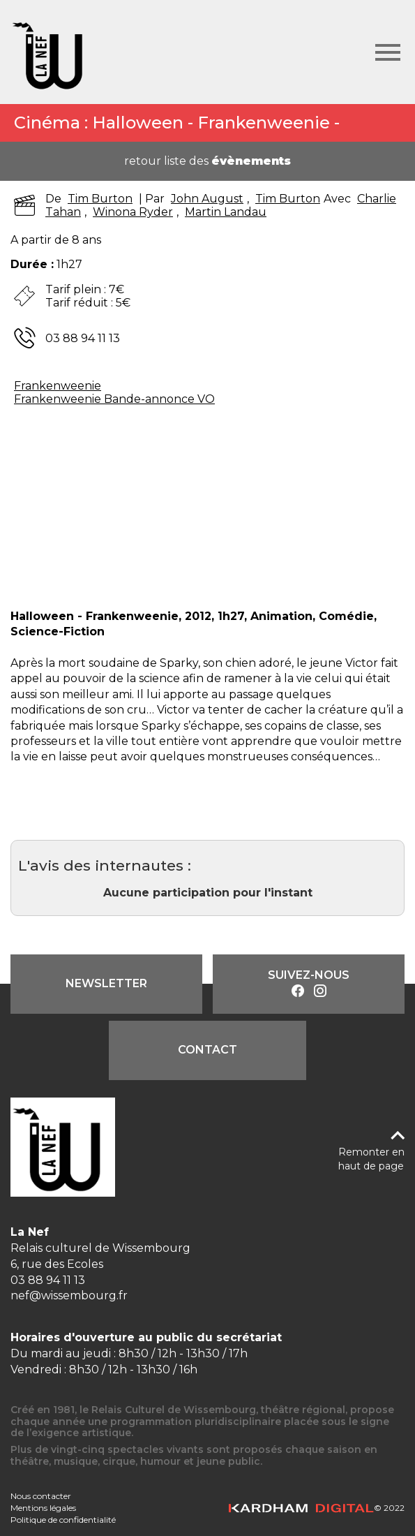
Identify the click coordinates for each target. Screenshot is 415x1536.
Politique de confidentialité (63, 1519)
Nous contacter (40, 1496)
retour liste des (207, 161)
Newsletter (106, 983)
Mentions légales (43, 1507)
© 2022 (317, 1507)
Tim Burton (100, 198)
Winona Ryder (133, 212)
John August (207, 198)
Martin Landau (225, 212)
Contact (207, 1049)
